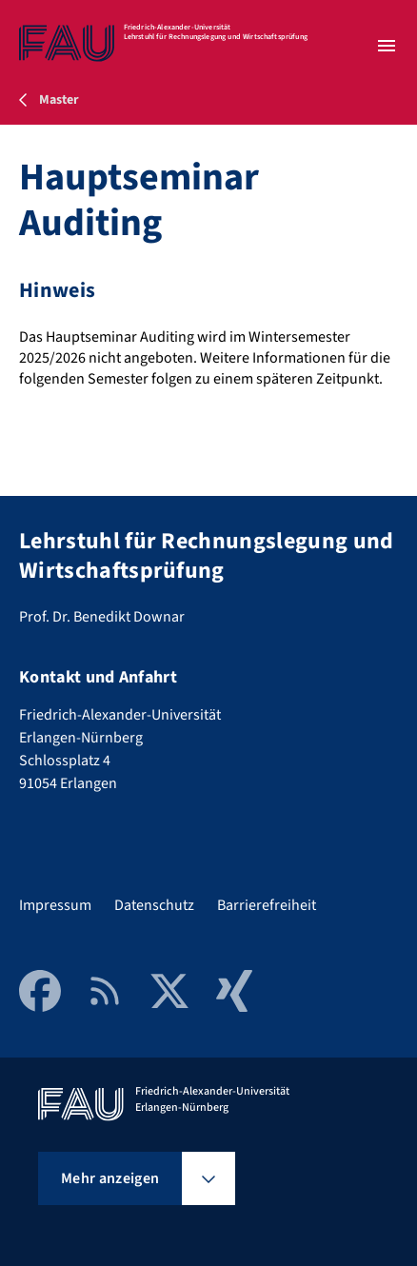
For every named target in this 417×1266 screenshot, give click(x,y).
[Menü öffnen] (386, 46)
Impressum (55, 905)
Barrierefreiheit (266, 905)
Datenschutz (154, 905)
